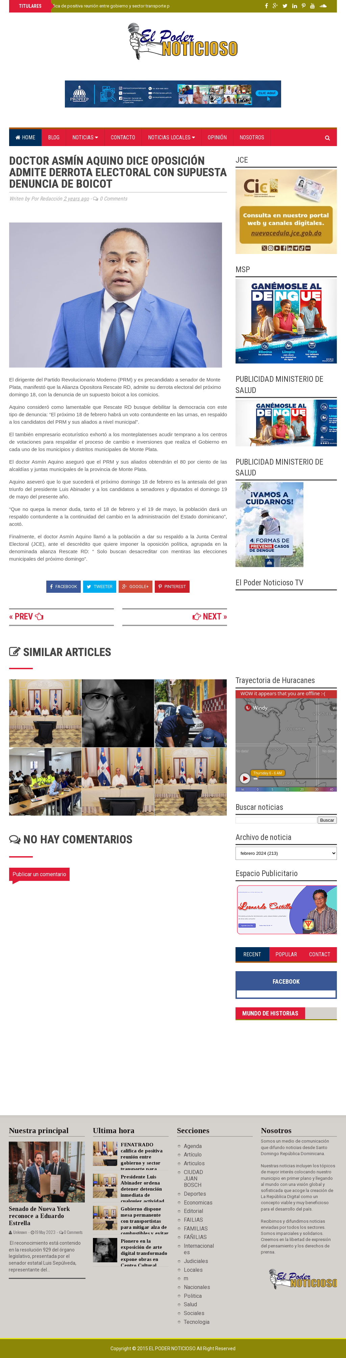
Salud (190, 1304)
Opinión (217, 137)
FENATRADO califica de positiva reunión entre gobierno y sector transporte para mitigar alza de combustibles (125, 5)
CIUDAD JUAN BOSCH (193, 1178)
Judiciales (196, 1261)
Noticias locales (171, 137)
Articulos (194, 1163)
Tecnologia (196, 1322)
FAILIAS (193, 1220)
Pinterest (172, 586)
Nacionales (197, 1287)
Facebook (63, 586)
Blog (53, 137)
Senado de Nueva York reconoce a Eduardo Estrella (39, 1215)
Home (25, 137)
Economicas (198, 1202)
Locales (193, 1270)
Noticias (85, 137)
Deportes (195, 1194)
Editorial (193, 1211)
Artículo (193, 1154)
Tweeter (100, 586)
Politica (193, 1296)
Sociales (194, 1313)
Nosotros (252, 137)
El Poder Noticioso (173, 1348)
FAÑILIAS (195, 1237)
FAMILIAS (196, 1228)
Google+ (135, 586)
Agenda (193, 1146)
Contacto (123, 137)
